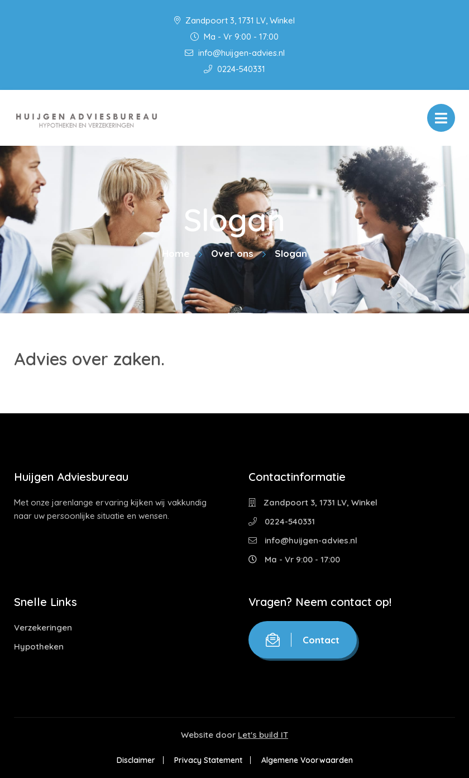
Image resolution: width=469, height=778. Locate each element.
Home (176, 253)
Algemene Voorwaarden (307, 760)
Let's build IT (263, 734)
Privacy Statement (208, 760)
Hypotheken (39, 646)
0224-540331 (234, 69)
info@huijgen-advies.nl (235, 52)
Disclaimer (136, 760)
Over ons (232, 253)
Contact (302, 640)
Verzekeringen (43, 627)
